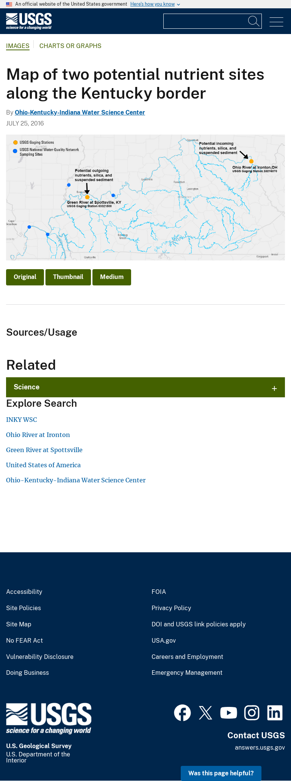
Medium (112, 276)
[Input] (212, 21)
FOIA (159, 592)
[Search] (254, 21)
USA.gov (164, 640)
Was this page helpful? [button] (221, 773)
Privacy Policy (171, 608)
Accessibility (24, 592)
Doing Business (27, 672)
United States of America (43, 465)
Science (26, 387)
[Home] (29, 27)
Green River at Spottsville (44, 450)
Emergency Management (187, 672)
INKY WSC (21, 419)
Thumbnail (68, 276)
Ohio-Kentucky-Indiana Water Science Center (80, 112)
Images (18, 46)
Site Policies (23, 608)
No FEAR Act (24, 640)
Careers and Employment (187, 657)
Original (25, 276)
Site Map (18, 624)
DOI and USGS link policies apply (199, 624)
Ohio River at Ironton (38, 435)
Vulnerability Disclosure (40, 657)
